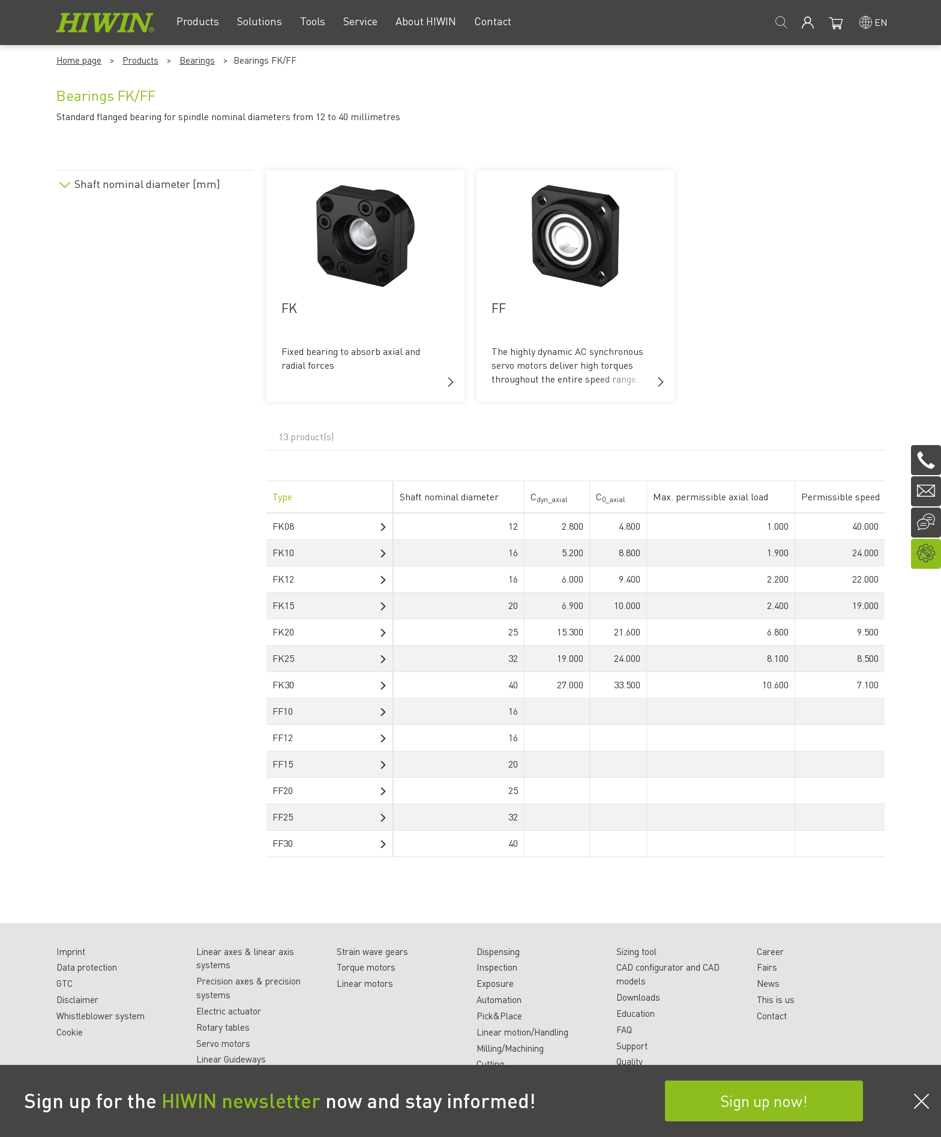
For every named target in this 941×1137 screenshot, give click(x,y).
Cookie (69, 1032)
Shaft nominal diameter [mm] (147, 184)
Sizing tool (636, 951)
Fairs (767, 967)
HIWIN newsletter (240, 1100)
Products (140, 60)
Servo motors (223, 1043)
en (881, 22)
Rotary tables (223, 1027)
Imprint (70, 951)
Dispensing (498, 951)
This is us (776, 999)
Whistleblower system (100, 1016)
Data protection (86, 967)
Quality (629, 1061)
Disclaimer (77, 999)
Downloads (638, 997)
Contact (772, 1016)
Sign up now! (764, 1101)
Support (632, 1046)
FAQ (624, 1029)
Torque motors (366, 967)
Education (635, 1013)
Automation (499, 999)
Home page (78, 60)
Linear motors (365, 983)
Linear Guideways (231, 1059)
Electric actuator (228, 1011)
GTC (64, 983)
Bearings (197, 60)
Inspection (497, 967)
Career (770, 951)
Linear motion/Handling (522, 1032)
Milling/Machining (510, 1048)
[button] (450, 382)
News (768, 983)
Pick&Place (499, 1016)
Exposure (495, 983)
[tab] (155, 182)
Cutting (490, 1064)
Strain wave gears (372, 951)
